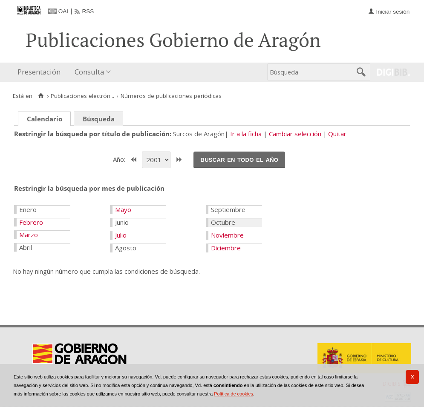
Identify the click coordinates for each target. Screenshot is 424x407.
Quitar (337, 133)
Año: (120, 159)
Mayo (123, 209)
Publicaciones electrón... (82, 96)
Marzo (28, 234)
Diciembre (226, 248)
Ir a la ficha (246, 133)
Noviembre (227, 235)
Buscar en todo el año (239, 159)
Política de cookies (233, 393)
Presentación (39, 72)
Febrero (31, 222)
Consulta (89, 72)
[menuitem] (41, 72)
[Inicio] (40, 96)
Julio (121, 235)
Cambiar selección (295, 133)
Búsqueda (99, 119)
